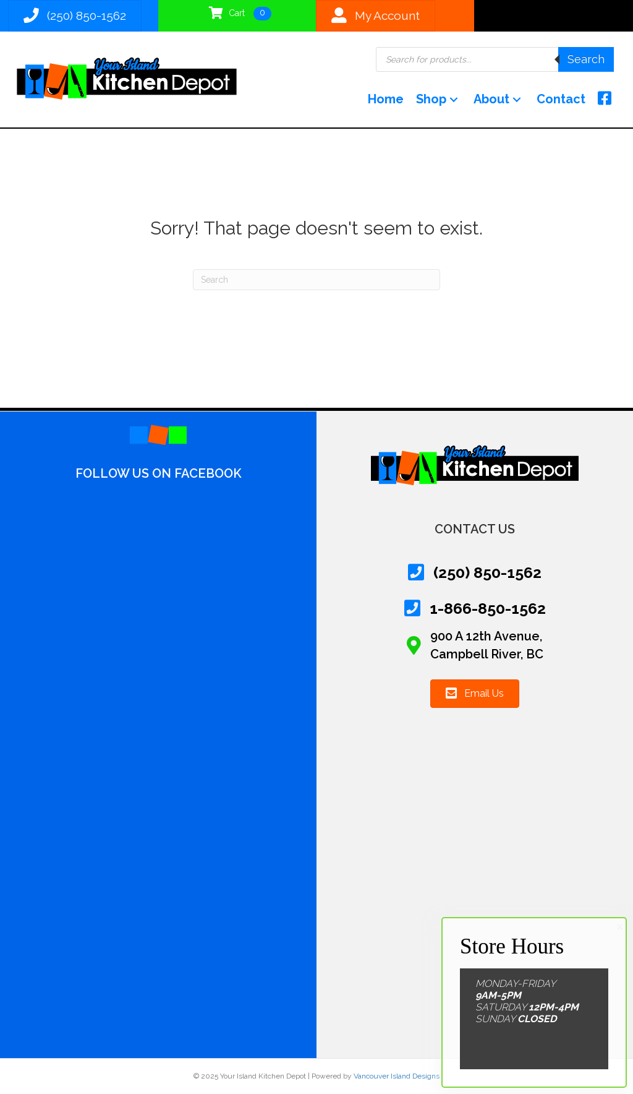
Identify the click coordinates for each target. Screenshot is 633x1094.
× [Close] (619, 927)
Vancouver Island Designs (397, 1076)
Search (586, 59)
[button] (453, 99)
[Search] (316, 279)
